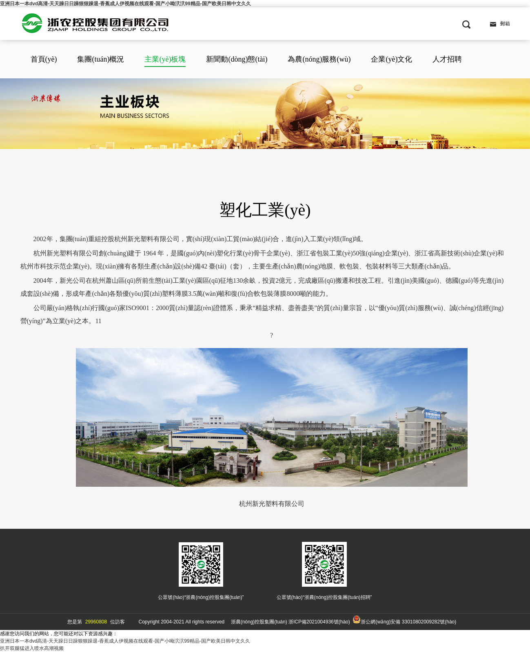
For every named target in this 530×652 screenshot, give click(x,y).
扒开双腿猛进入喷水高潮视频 (32, 648)
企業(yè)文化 (391, 59)
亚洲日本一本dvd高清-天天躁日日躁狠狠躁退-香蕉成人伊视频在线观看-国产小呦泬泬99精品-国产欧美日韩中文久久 (125, 4)
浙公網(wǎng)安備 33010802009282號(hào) (404, 620)
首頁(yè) (44, 59)
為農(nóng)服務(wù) (319, 59)
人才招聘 (447, 59)
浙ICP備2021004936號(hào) (319, 622)
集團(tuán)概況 (100, 59)
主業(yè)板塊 (165, 59)
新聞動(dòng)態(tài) (236, 59)
